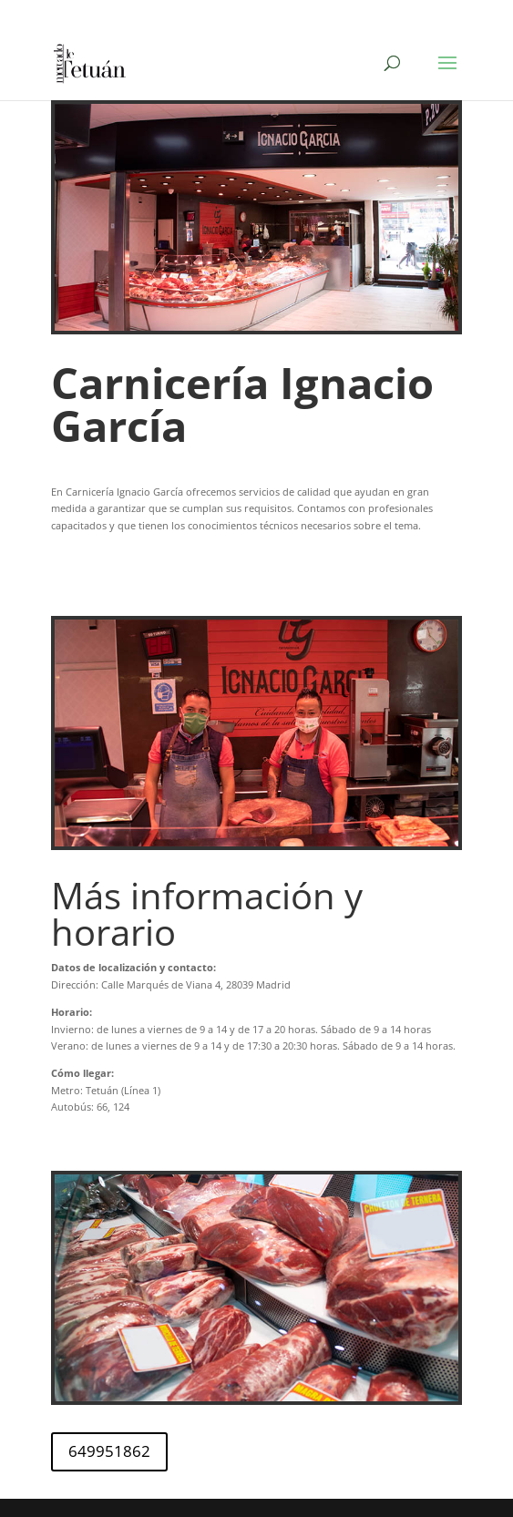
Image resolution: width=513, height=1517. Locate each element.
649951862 (109, 1450)
